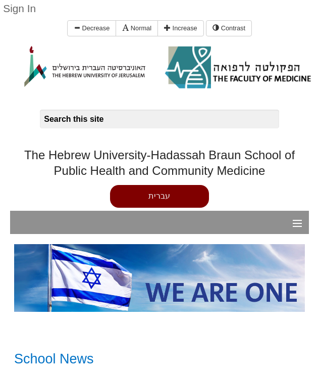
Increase (180, 28)
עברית (159, 196)
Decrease (92, 28)
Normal (136, 28)
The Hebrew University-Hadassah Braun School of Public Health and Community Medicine (159, 162)
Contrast (228, 28)
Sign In (19, 8)
